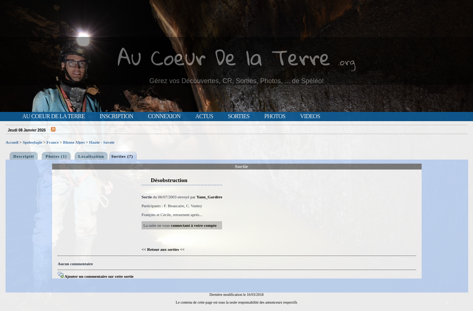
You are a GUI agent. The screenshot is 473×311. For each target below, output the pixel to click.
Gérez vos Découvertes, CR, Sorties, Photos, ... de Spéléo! (236, 81)
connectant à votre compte (194, 225)
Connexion (164, 116)
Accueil (12, 142)
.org (346, 61)
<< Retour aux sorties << (163, 249)
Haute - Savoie (101, 142)
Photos (274, 116)
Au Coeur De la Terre (224, 57)
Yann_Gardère (209, 197)
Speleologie (32, 142)
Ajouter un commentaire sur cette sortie (95, 276)
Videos (310, 116)
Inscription (116, 116)
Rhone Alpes (74, 142)
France (53, 142)
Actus (204, 116)
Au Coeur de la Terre (53, 116)
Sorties (238, 116)
